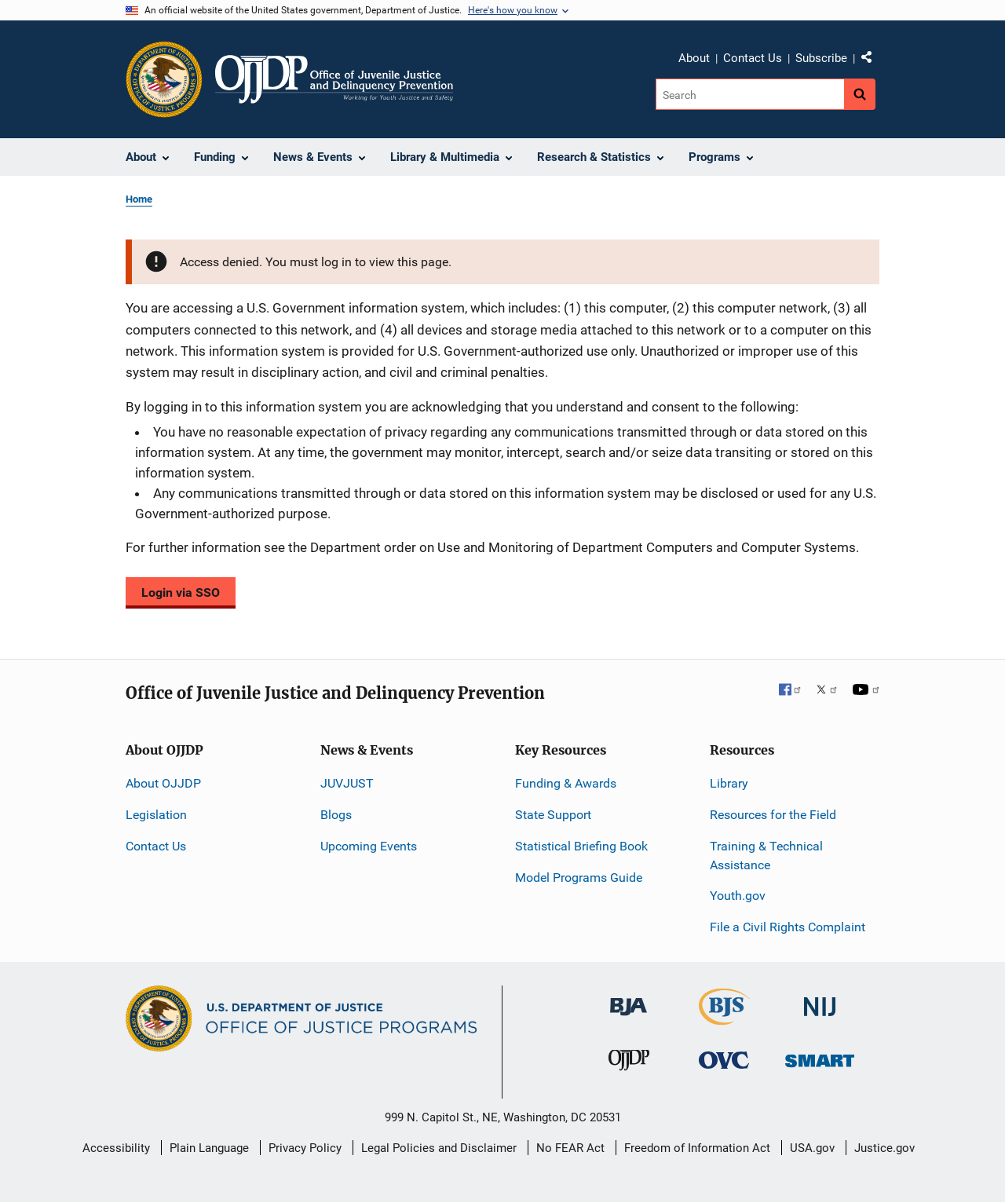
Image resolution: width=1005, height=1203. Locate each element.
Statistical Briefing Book (581, 846)
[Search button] (859, 94)
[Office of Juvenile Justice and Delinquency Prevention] (628, 1063)
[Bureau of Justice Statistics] (724, 1018)
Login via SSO (180, 592)
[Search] (751, 94)
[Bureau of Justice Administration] (628, 999)
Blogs (336, 814)
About (694, 58)
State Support (553, 814)
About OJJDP (163, 783)
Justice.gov (884, 1148)
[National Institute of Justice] (819, 1000)
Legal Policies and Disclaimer (439, 1148)
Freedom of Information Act (697, 1148)
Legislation (156, 814)
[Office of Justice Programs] (164, 79)
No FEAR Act (570, 1148)
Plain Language (209, 1148)
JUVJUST (347, 783)
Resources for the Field (773, 814)
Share (872, 60)
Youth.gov (738, 895)
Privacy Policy (305, 1148)
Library (729, 783)
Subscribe (821, 58)
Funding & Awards (565, 783)
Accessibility (116, 1148)
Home (139, 199)
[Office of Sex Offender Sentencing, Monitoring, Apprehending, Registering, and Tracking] (819, 1056)
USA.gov (812, 1148)
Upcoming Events (368, 846)
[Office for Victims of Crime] (724, 1059)
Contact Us (752, 58)
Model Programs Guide (578, 877)
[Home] (334, 79)
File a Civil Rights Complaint (787, 927)
